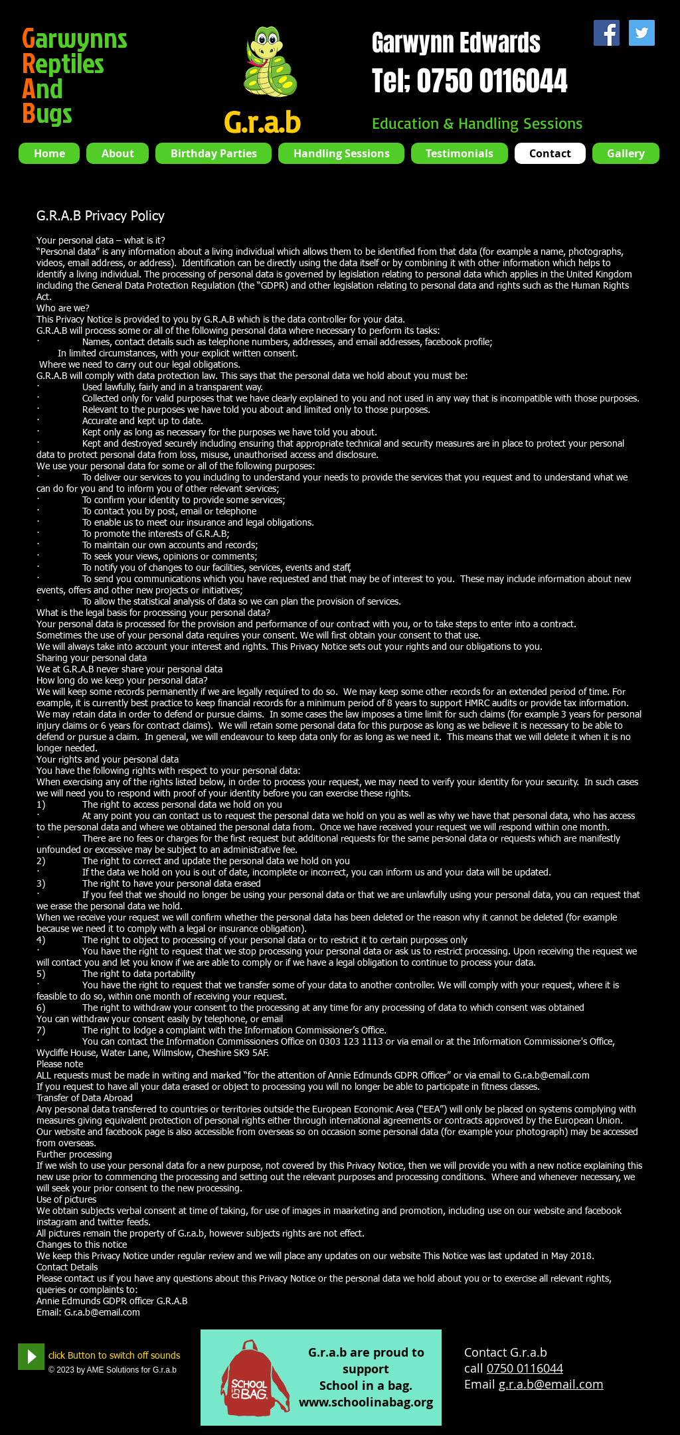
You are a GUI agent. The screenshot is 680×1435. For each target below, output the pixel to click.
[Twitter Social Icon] (642, 33)
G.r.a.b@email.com (552, 1076)
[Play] (31, 1356)
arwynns (75, 37)
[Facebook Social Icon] (607, 33)
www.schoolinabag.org (366, 1402)
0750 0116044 (525, 1368)
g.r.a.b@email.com (551, 1384)
